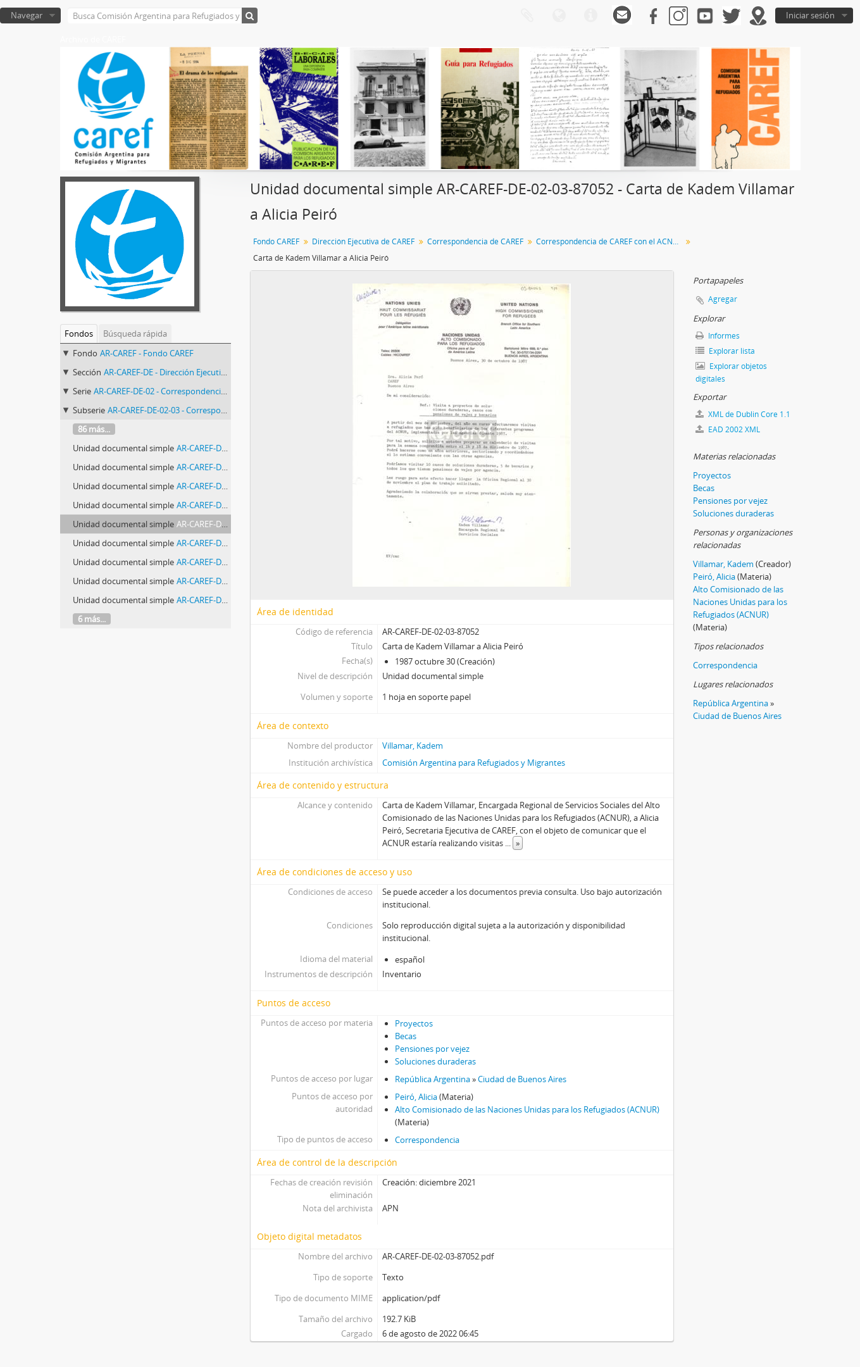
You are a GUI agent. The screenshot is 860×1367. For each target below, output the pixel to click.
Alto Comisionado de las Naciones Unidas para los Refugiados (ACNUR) (527, 1109)
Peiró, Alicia (416, 1096)
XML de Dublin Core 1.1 (742, 414)
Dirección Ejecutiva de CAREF (363, 241)
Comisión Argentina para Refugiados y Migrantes (473, 762)
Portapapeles (527, 16)
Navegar (26, 15)
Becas (405, 1036)
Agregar (722, 299)
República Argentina (432, 1079)
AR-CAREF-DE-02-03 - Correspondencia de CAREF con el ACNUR (224, 410)
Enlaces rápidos (590, 16)
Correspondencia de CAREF (475, 241)
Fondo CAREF (276, 241)
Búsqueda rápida (135, 333)
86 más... (94, 429)
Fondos (79, 333)
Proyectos (414, 1023)
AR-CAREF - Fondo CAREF (147, 353)
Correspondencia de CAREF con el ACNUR (609, 241)
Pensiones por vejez (432, 1048)
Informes (717, 335)
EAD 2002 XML (727, 429)
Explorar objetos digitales (731, 372)
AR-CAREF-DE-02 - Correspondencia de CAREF (178, 391)
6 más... (92, 619)
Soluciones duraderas (435, 1061)
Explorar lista (725, 351)
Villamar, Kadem (412, 745)
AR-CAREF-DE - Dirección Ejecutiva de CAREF (185, 372)
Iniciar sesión (810, 15)
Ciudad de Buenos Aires (522, 1079)
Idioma (559, 16)
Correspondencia (427, 1139)
